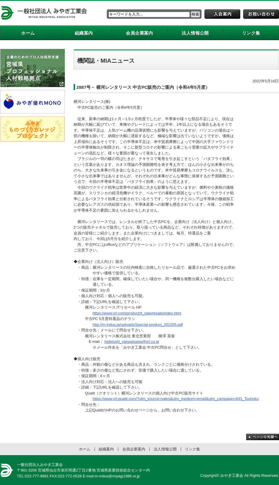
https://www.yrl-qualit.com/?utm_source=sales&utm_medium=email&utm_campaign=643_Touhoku (176, 398)
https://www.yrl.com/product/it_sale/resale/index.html (137, 313)
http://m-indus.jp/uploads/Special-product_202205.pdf (138, 324)
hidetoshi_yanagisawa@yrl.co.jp (131, 341)
